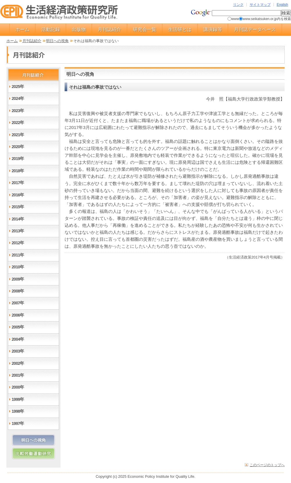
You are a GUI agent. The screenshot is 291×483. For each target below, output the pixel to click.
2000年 (18, 387)
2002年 (18, 363)
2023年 (18, 110)
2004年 (18, 339)
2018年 (18, 170)
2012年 (18, 242)
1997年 (18, 423)
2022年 (18, 122)
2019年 (18, 158)
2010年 (18, 267)
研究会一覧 (144, 29)
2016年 (18, 195)
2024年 (18, 98)
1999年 (18, 399)
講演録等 (212, 29)
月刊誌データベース (255, 29)
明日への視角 (57, 41)
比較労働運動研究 (33, 453)
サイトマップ (260, 4)
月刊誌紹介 (109, 29)
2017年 (18, 182)
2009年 (18, 279)
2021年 (18, 134)
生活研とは (179, 29)
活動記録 (50, 29)
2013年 (18, 231)
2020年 (18, 146)
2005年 (18, 327)
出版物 (79, 29)
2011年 (18, 255)
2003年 (18, 351)
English (282, 4)
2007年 (18, 303)
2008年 (18, 291)
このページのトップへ (267, 465)
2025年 (18, 86)
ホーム (22, 29)
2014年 (18, 219)
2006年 (18, 315)
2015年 (18, 206)
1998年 (18, 411)
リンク (238, 4)
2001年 (18, 375)
